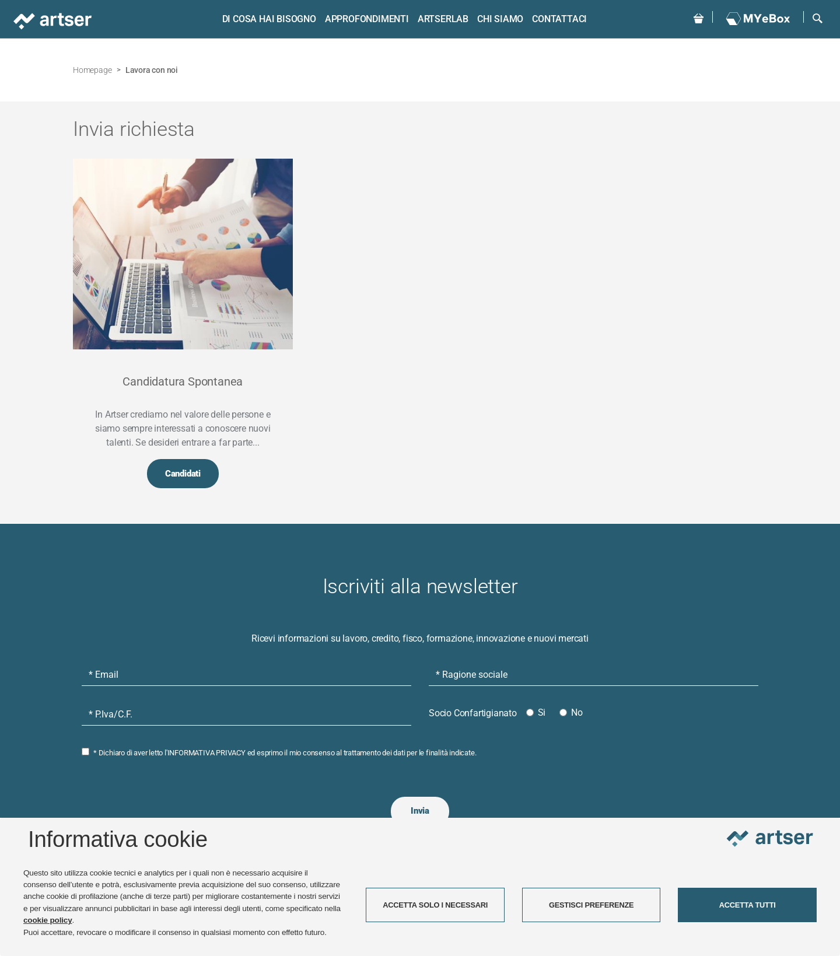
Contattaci (559, 18)
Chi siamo (500, 18)
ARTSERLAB (442, 18)
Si (542, 712)
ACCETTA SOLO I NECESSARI (435, 905)
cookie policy (47, 920)
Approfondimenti (366, 18)
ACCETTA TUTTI (747, 905)
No (577, 712)
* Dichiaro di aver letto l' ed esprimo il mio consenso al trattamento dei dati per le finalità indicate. (284, 752)
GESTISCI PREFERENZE (591, 905)
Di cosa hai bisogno (269, 18)
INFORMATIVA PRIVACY (206, 752)
